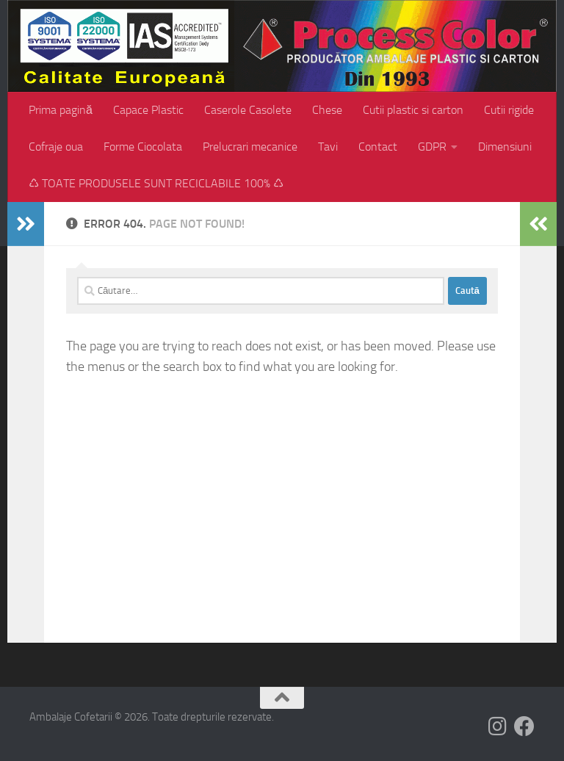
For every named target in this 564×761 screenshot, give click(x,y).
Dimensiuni (505, 147)
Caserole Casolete (248, 110)
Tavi (328, 147)
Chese (327, 110)
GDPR (432, 147)
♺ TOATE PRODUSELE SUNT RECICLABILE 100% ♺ (156, 183)
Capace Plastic (148, 110)
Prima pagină (61, 110)
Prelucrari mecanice (250, 147)
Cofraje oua (56, 147)
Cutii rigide (509, 110)
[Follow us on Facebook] (524, 726)
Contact (377, 147)
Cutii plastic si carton (413, 110)
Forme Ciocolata (143, 147)
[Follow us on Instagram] (498, 726)
